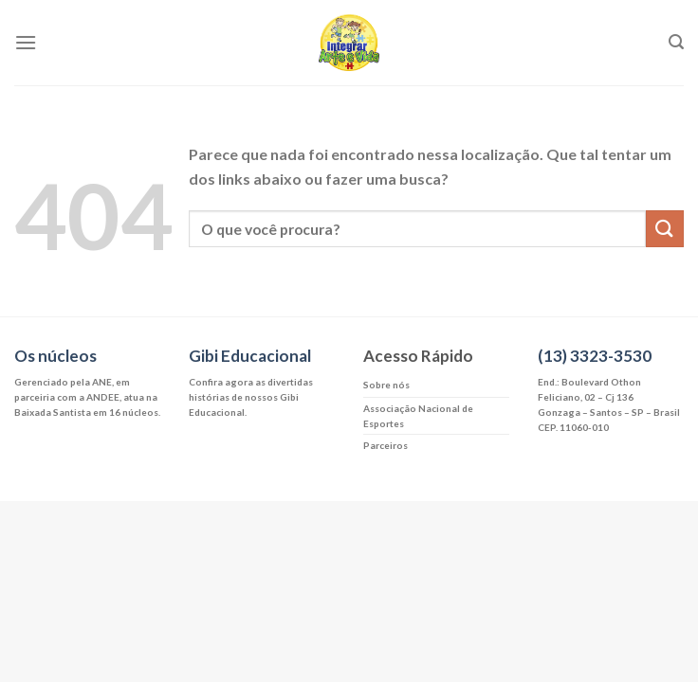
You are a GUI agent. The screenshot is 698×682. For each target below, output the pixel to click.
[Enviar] (665, 228)
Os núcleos (55, 356)
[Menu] (25, 42)
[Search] (676, 42)
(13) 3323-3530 (595, 356)
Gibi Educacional (250, 356)
